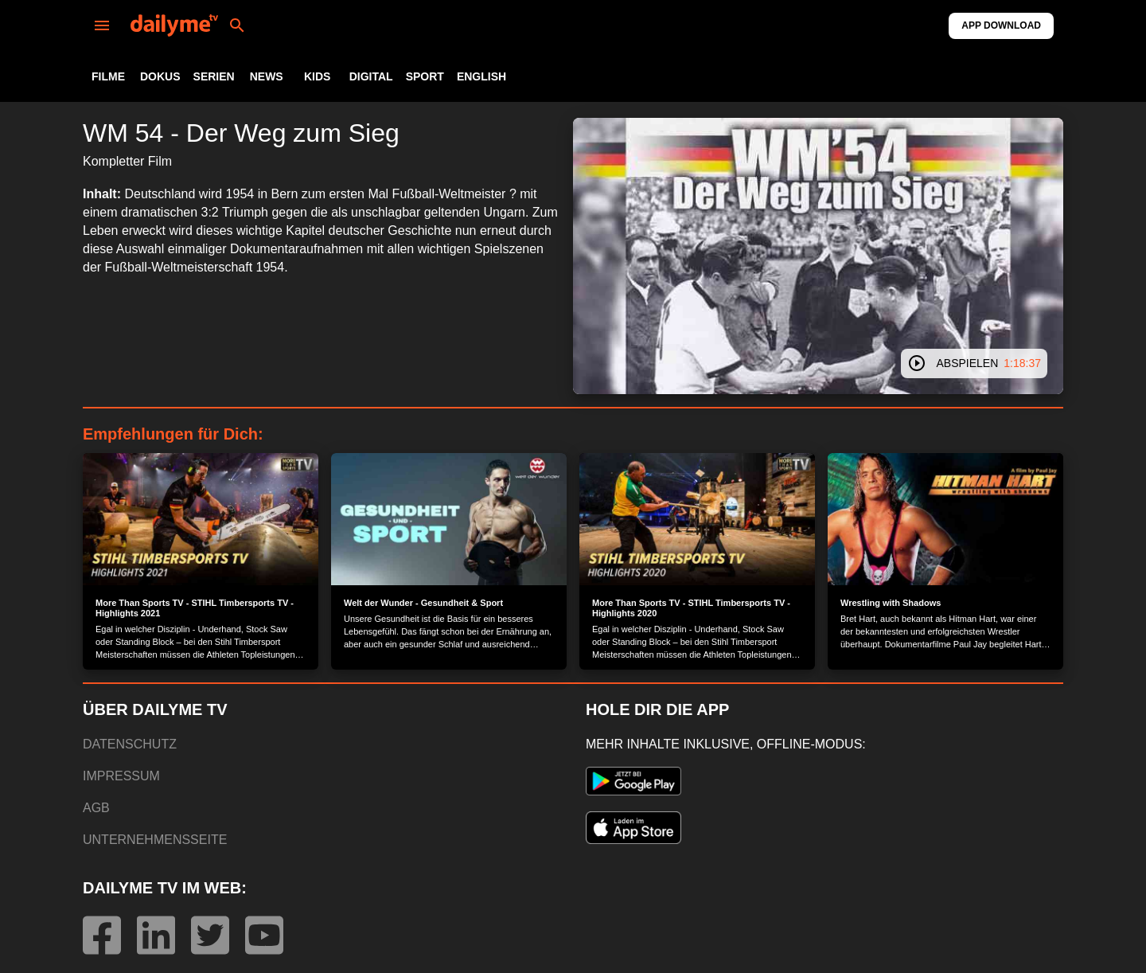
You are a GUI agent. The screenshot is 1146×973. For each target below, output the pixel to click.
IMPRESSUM (121, 776)
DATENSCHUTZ (130, 744)
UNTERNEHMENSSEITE (155, 839)
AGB (96, 808)
